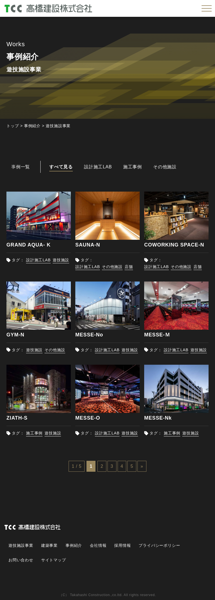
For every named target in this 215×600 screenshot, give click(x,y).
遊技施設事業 (20, 545)
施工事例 (34, 433)
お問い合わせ (20, 560)
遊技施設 (61, 260)
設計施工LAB (38, 260)
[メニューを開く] (206, 8)
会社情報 (98, 545)
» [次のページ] (142, 466)
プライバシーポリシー (159, 545)
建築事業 (49, 545)
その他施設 (112, 266)
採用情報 (122, 545)
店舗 (129, 266)
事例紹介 (74, 545)
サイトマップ (53, 560)
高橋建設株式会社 (49, 8)
